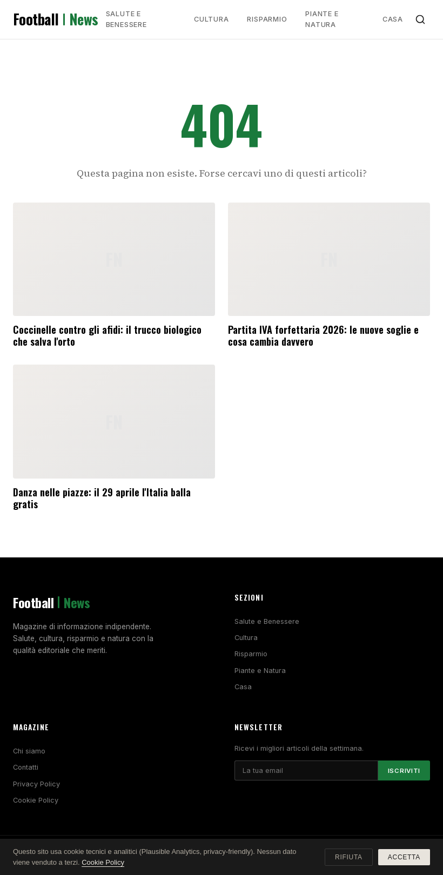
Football (55, 19)
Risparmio (267, 19)
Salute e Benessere (126, 19)
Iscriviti (404, 771)
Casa (392, 19)
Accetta (404, 857)
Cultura (211, 19)
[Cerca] (420, 19)
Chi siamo (29, 751)
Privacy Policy (36, 784)
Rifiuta (349, 857)
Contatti (25, 767)
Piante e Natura (321, 19)
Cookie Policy (35, 800)
